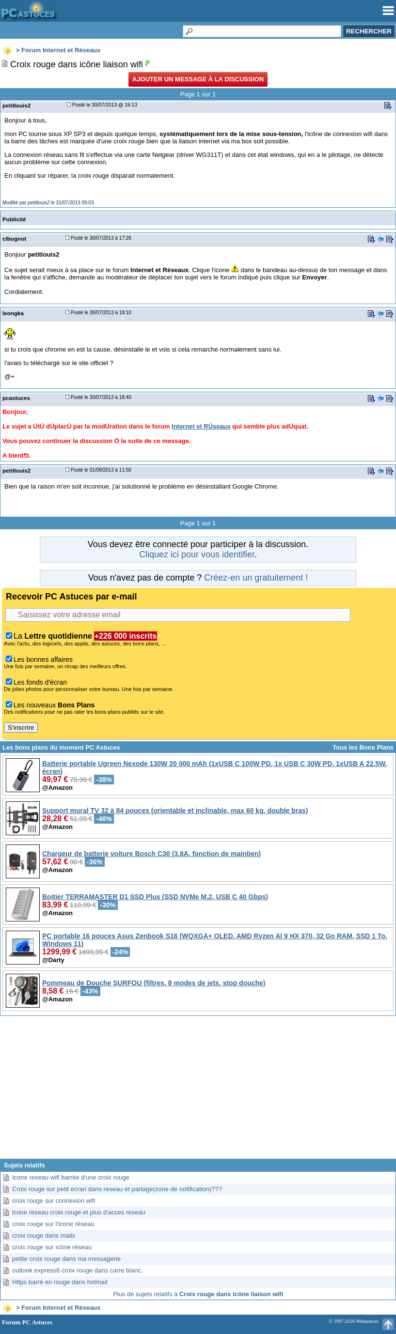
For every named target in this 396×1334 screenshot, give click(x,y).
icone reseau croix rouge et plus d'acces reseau (78, 1212)
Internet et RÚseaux (201, 426)
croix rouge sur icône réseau (52, 1247)
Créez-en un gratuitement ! (256, 578)
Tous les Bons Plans (363, 747)
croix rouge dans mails (43, 1235)
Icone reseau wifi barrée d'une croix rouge (70, 1177)
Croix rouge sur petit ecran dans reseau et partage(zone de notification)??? (117, 1189)
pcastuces (16, 398)
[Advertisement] (198, 1091)
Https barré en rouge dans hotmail (60, 1282)
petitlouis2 (16, 105)
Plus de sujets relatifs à (198, 1294)
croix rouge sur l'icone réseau (53, 1223)
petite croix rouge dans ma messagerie (66, 1258)
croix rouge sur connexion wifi (53, 1200)
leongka (13, 313)
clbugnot (14, 238)
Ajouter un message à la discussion (198, 79)
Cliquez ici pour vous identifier (196, 554)
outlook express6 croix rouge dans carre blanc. (77, 1270)
